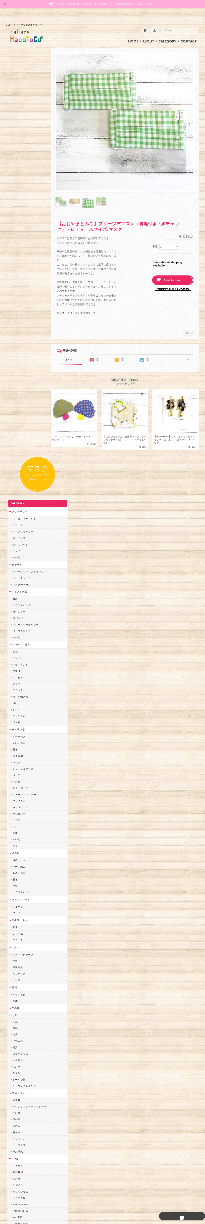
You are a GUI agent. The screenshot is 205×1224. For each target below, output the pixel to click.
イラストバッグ (21, 182)
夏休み (16, 709)
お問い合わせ (19, 1151)
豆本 (14, 578)
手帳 (14, 538)
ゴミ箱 (16, 300)
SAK (14, 1077)
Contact (189, 34)
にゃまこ (17, 820)
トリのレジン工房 (22, 1064)
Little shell (18, 981)
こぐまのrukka (20, 1006)
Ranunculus (19, 801)
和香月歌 (17, 833)
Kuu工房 (17, 794)
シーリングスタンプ (23, 663)
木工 (14, 599)
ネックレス (18, 115)
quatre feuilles (21, 865)
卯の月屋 (17, 750)
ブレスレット (20, 122)
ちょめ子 (17, 942)
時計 (14, 280)
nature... (17, 1032)
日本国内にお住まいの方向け (173, 275)
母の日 (16, 697)
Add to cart (173, 266)
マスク (16, 359)
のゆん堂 (17, 1026)
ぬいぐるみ (18, 320)
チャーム (16, 142)
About (148, 34)
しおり (16, 644)
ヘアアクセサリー (22, 109)
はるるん (17, 916)
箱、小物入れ (20, 274)
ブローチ (17, 103)
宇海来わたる (20, 788)
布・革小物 (17, 307)
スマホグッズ (20, 631)
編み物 (15, 430)
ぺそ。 (16, 884)
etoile (15, 1071)
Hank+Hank (19, 936)
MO (14, 814)
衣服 (14, 410)
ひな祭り (17, 690)
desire (16, 955)
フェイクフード (20, 477)
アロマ (16, 261)
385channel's (20, 994)
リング (16, 128)
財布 (14, 327)
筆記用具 (17, 544)
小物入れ (17, 618)
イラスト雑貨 (19, 169)
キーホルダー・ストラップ (27, 149)
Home (133, 34)
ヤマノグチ (18, 878)
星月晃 (16, 923)
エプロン (17, 397)
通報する (189, 320)
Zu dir (15, 1084)
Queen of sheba (21, 962)
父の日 (16, 703)
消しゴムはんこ (21, 208)
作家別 (15, 736)
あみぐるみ (18, 450)
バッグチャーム (21, 155)
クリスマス (18, 722)
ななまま (17, 968)
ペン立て (17, 255)
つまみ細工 (18, 333)
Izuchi (15, 756)
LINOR (16, 1013)
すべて (74, 346)
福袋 (14, 612)
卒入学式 (17, 729)
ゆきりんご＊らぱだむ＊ (26, 1039)
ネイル (16, 650)
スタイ (16, 404)
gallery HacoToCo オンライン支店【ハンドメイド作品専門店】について (30, 1139)
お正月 (16, 677)
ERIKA (16, 1058)
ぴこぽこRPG (20, 859)
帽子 (14, 423)
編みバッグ (18, 437)
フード (16, 490)
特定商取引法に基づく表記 (26, 1167)
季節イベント (19, 670)
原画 (14, 176)
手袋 (14, 463)
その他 (16, 135)
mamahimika (19, 782)
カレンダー (18, 189)
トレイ (16, 287)
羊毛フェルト (19, 497)
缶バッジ (17, 195)
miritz (15, 949)
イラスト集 (18, 572)
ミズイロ (17, 762)
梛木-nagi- (18, 904)
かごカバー (18, 391)
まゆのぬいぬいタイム (25, 974)
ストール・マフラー (23, 372)
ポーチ (16, 352)
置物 (14, 229)
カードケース (20, 385)
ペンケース (18, 551)
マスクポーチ (20, 365)
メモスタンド (20, 242)
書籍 (13, 565)
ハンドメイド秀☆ (22, 872)
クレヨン (17, 557)
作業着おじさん (21, 910)
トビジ (16, 807)
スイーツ (17, 484)
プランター (18, 267)
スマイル (17, 1000)
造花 (14, 605)
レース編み (18, 444)
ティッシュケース (22, 346)
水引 (14, 592)
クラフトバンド (21, 469)
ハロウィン (18, 716)
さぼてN (17, 1019)
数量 (155, 233)
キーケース (18, 314)
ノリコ (16, 891)
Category (167, 34)
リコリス (17, 743)
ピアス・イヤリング (23, 96)
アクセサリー (19, 89)
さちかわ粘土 (20, 987)
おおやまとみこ (21, 839)
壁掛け (16, 248)
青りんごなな (20, 769)
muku (15, 827)
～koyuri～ (18, 929)
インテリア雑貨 (20, 222)
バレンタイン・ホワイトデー (29, 684)
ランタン (17, 235)
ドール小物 (18, 657)
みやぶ (16, 852)
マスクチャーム (21, 162)
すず (14, 1051)
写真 (14, 624)
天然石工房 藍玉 (21, 897)
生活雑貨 (17, 637)
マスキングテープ (22, 532)
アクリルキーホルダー (25, 202)
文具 (13, 525)
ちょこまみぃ (20, 846)
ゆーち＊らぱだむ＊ (23, 1045)
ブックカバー (20, 378)
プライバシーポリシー (24, 1159)
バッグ (16, 340)
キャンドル (18, 293)
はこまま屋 (18, 775)
